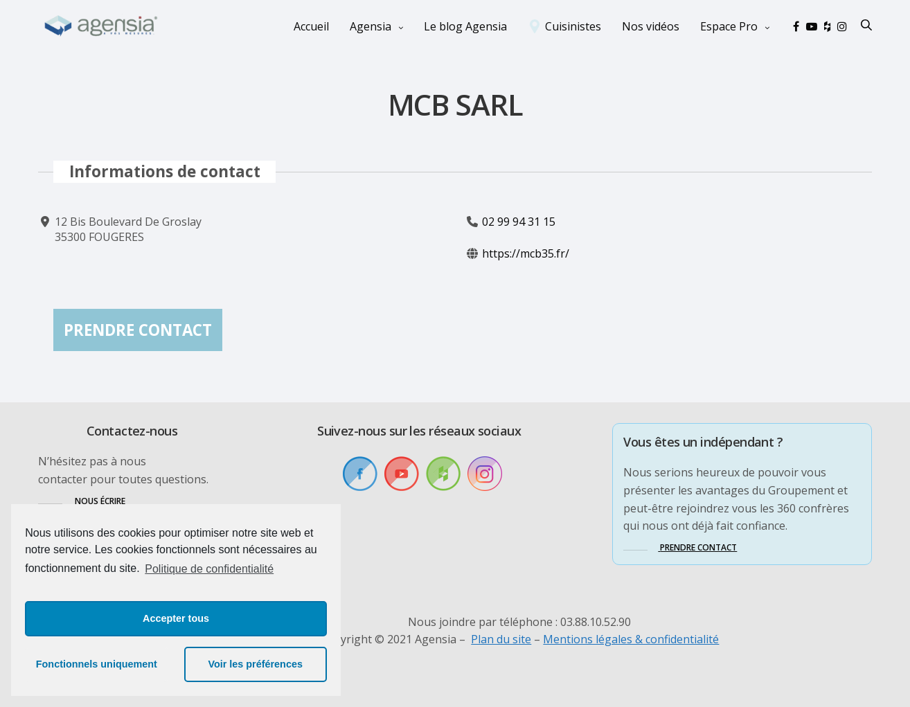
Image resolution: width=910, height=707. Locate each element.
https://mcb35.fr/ (525, 254)
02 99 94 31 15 (518, 221)
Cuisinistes (573, 26)
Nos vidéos (650, 26)
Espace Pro (729, 26)
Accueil (311, 26)
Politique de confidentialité (209, 569)
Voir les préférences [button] (255, 664)
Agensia (370, 26)
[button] (81, 501)
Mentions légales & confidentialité (631, 639)
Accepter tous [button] (176, 618)
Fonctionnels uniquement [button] (96, 664)
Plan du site (501, 639)
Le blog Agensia (465, 26)
